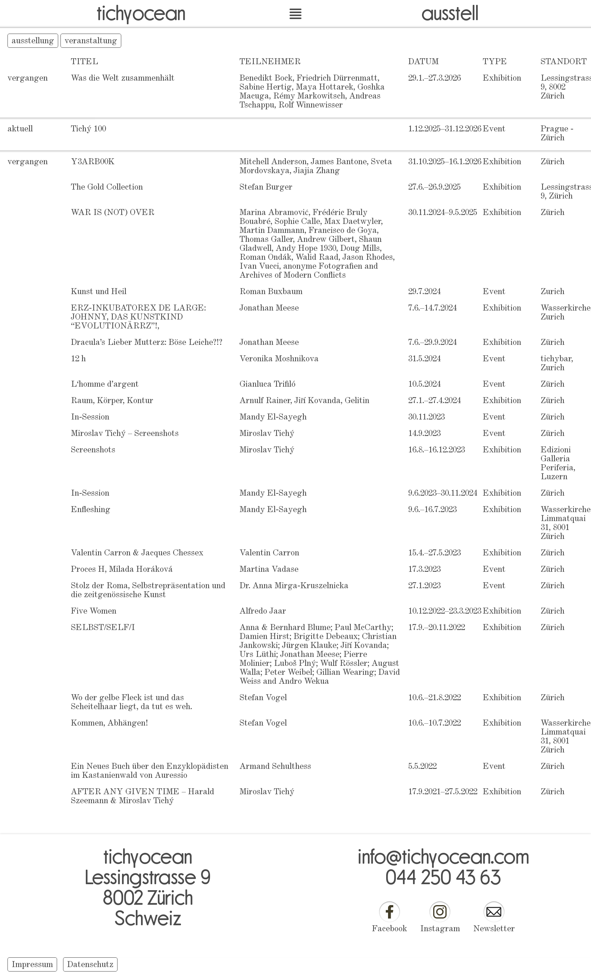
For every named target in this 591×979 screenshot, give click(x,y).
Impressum (32, 965)
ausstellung (33, 41)
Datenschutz (90, 965)
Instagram (440, 929)
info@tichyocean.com (443, 855)
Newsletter (494, 929)
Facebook (389, 929)
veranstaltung (91, 41)
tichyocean (141, 12)
